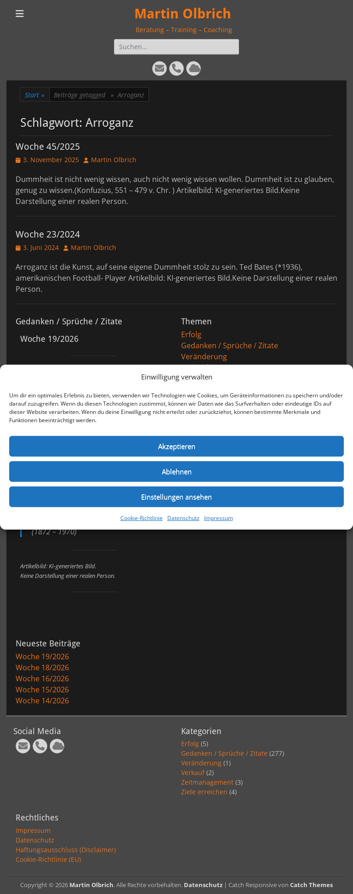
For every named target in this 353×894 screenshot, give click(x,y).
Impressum (218, 517)
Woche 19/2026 (42, 656)
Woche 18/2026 (42, 667)
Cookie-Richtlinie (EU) (48, 859)
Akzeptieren (176, 446)
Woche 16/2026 (42, 678)
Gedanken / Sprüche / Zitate (229, 345)
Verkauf (193, 772)
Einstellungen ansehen (176, 496)
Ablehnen (177, 471)
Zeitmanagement (207, 782)
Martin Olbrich (182, 14)
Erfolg (191, 334)
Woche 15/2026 (42, 690)
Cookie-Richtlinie (141, 517)
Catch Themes (311, 885)
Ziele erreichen (204, 791)
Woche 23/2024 (48, 234)
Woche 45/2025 (48, 146)
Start (35, 95)
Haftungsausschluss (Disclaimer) (66, 849)
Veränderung (204, 356)
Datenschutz (183, 517)
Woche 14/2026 (42, 701)
